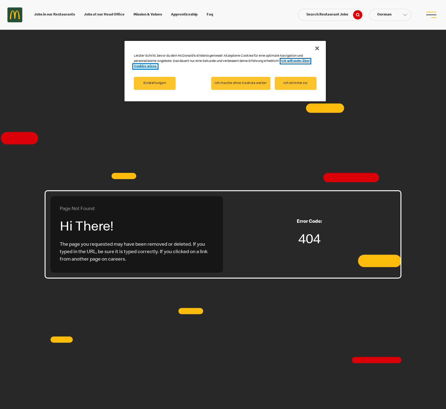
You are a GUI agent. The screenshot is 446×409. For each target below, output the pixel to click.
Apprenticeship (184, 15)
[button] (390, 15)
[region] (225, 71)
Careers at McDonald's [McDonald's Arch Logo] (15, 14)
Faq (210, 15)
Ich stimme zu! (295, 83)
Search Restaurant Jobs (334, 15)
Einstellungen (154, 83)
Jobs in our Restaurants (54, 15)
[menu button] (431, 15)
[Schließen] (317, 48)
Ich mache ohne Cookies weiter (241, 83)
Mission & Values (147, 15)
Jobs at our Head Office (104, 15)
